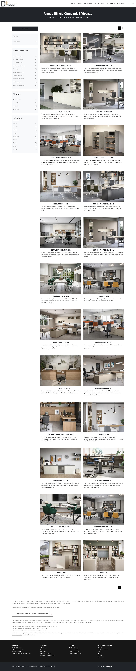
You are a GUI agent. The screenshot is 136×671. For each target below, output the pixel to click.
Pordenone (25, 137)
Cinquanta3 (25, 42)
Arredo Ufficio (65, 17)
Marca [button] (15, 36)
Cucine (79, 3)
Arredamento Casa (89, 3)
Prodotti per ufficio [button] (20, 50)
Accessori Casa (103, 3)
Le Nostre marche (45, 653)
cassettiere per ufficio (25, 66)
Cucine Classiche (74, 650)
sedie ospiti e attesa (25, 85)
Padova (25, 133)
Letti (99, 653)
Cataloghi (43, 651)
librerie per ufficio (25, 69)
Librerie (100, 648)
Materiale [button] (17, 94)
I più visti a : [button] (18, 118)
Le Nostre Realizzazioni (47, 655)
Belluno (25, 124)
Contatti (131, 3)
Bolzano (25, 127)
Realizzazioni (121, 3)
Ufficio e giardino (56, 17)
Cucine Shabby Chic (75, 653)
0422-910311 (18, 651)
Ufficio (112, 3)
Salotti (100, 651)
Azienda (72, 3)
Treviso (25, 143)
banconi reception (25, 62)
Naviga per (25, 29)
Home (49, 17)
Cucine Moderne (74, 648)
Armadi (100, 655)
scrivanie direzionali (25, 75)
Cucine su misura (74, 651)
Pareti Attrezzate (103, 650)
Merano (25, 130)
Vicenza (25, 149)
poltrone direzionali (25, 72)
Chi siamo (43, 648)
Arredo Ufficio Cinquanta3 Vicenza (79, 17)
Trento (25, 140)
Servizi (42, 650)
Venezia (25, 146)
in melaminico (25, 99)
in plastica (25, 106)
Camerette (101, 657)
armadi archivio (25, 56)
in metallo (25, 103)
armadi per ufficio (25, 59)
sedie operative (25, 82)
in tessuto (25, 109)
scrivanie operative (25, 79)
